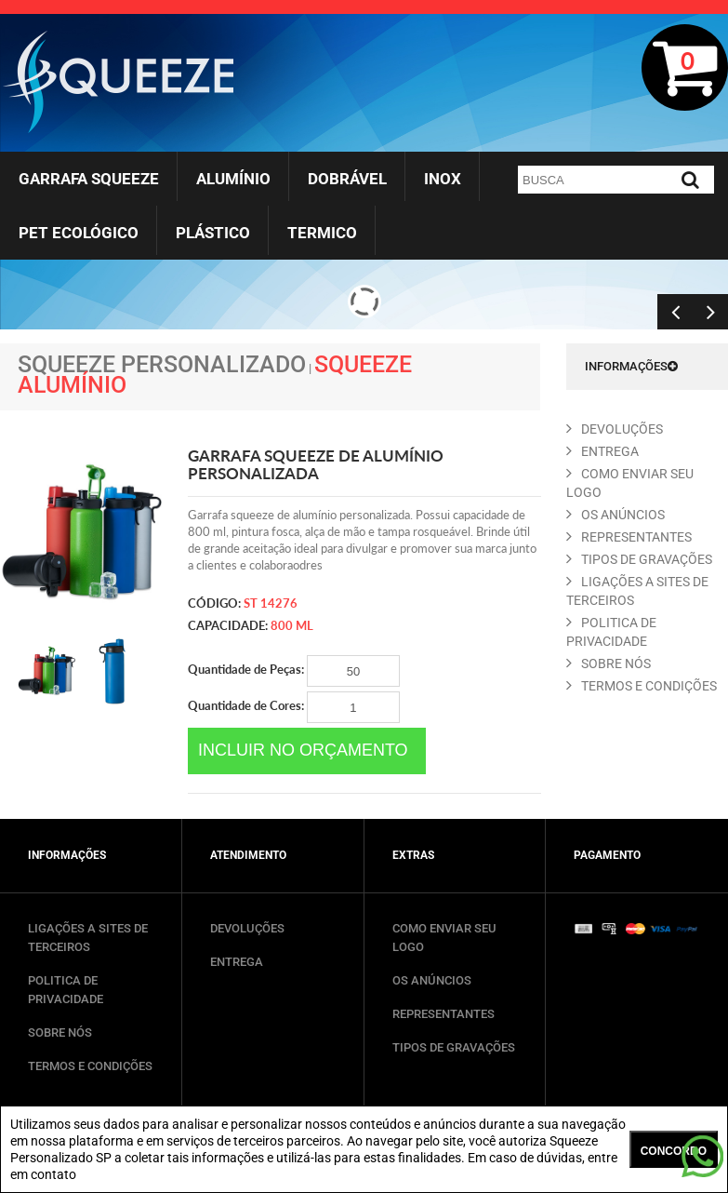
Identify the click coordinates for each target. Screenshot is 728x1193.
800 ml (292, 625)
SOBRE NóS (608, 663)
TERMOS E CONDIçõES (641, 685)
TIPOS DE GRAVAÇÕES (453, 1047)
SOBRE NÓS (60, 1032)
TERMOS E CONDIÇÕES (90, 1066)
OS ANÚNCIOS (431, 980)
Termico (322, 232)
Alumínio (233, 178)
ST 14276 (271, 603)
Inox (442, 178)
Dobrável (347, 178)
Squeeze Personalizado (162, 364)
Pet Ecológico (79, 232)
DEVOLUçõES (614, 429)
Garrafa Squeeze (89, 178)
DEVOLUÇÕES (247, 928)
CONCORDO (674, 1151)
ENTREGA (602, 451)
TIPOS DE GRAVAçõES (639, 559)
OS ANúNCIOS (615, 514)
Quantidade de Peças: (294, 671)
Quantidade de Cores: (294, 707)
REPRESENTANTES (629, 536)
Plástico (213, 232)
